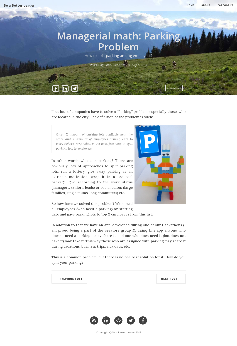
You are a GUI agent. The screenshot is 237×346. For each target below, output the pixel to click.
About (205, 5)
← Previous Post (69, 278)
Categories (225, 5)
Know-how (174, 88)
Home (190, 5)
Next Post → (171, 278)
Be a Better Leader (19, 5)
